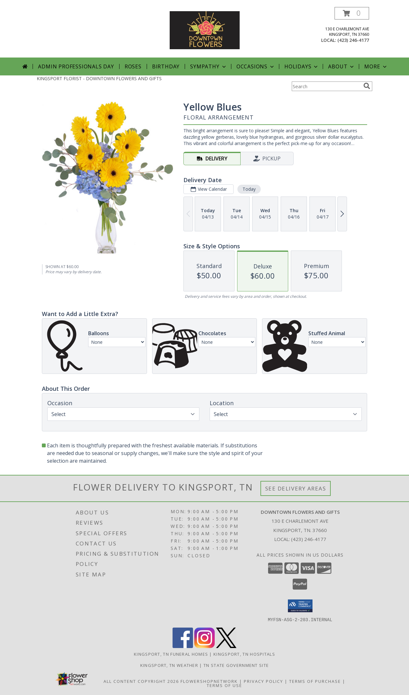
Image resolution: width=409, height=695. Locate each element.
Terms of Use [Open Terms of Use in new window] (224, 685)
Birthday (166, 66)
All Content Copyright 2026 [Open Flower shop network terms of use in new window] (141, 681)
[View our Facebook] (183, 646)
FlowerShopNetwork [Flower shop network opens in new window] (209, 681)
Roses (133, 66)
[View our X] (226, 646)
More (376, 66)
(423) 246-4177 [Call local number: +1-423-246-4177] (353, 40)
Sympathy (208, 66)
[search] (367, 85)
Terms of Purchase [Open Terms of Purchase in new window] (315, 681)
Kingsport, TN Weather (169, 665)
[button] (352, 13)
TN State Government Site (236, 665)
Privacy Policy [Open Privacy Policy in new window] (263, 681)
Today (249, 189)
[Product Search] (326, 86)
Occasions (255, 66)
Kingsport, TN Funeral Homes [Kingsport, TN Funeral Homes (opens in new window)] (171, 654)
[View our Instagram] (204, 646)
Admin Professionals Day (76, 66)
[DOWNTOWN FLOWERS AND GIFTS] (204, 30)
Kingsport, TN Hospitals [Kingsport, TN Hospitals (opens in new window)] (244, 654)
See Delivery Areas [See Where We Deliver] (295, 488)
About (341, 66)
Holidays (301, 66)
